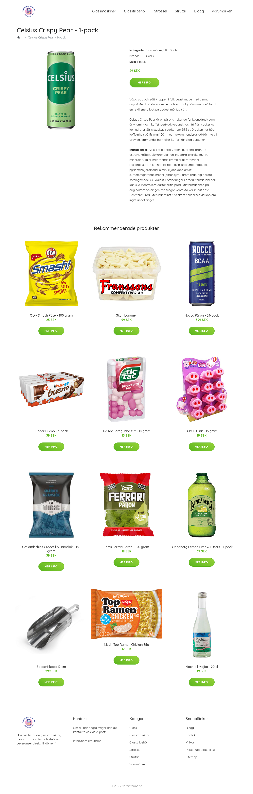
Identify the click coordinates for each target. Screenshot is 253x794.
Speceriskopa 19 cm (51, 668)
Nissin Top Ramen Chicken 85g (126, 646)
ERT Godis (170, 51)
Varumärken (222, 11)
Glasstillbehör (135, 11)
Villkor (190, 743)
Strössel (160, 11)
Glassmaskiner (104, 11)
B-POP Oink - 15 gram (202, 432)
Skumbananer (126, 317)
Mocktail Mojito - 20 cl (201, 668)
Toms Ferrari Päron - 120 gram (126, 548)
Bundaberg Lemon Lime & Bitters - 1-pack (202, 548)
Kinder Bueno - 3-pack (51, 432)
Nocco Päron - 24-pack (202, 317)
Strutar (180, 11)
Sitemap (191, 758)
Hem (20, 39)
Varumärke (154, 51)
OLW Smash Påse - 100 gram (51, 317)
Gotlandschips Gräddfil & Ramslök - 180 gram (51, 550)
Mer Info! (144, 83)
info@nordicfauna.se (87, 742)
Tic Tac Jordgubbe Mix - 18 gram (126, 432)
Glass (133, 729)
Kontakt (191, 736)
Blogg (199, 11)
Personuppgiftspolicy (200, 751)
